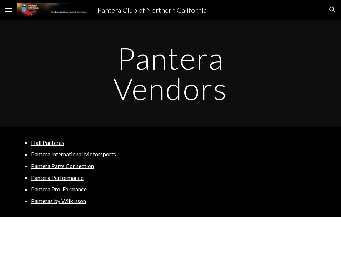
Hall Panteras (47, 142)
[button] (8, 10)
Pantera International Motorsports (73, 154)
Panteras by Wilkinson (58, 200)
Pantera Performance (57, 177)
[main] (170, 73)
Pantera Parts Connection (62, 165)
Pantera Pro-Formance (59, 189)
